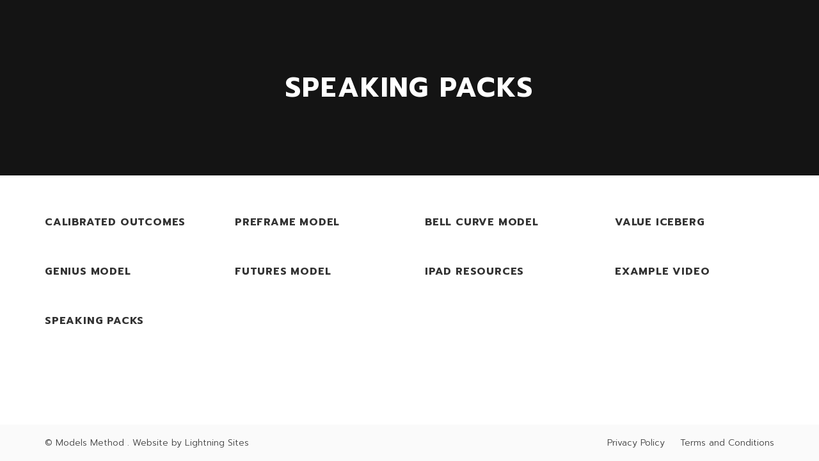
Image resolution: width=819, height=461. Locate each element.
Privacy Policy (636, 442)
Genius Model (88, 272)
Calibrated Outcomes (115, 222)
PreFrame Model (287, 222)
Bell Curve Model (482, 222)
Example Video (662, 272)
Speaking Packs (94, 321)
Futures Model (283, 272)
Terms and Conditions (727, 442)
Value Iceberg (659, 222)
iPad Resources (474, 272)
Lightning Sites (217, 442)
